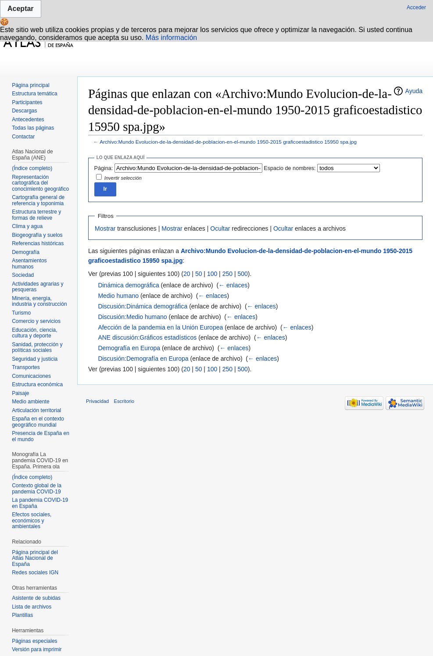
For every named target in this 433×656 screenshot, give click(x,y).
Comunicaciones (31, 376)
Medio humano (118, 295)
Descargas (24, 111)
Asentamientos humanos (29, 263)
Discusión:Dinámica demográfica (142, 306)
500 (242, 273)
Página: (103, 168)
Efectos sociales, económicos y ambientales (31, 520)
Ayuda (413, 90)
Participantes (27, 102)
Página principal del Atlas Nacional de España (35, 558)
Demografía (25, 252)
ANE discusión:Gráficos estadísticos (147, 337)
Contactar (23, 137)
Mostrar (105, 228)
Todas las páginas (33, 128)
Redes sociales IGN (35, 572)
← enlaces (232, 285)
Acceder (416, 7)
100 (212, 273)
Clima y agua (27, 226)
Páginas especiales (34, 641)
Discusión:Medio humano (132, 316)
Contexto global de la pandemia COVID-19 (36, 488)
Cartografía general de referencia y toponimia (38, 200)
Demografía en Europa (129, 348)
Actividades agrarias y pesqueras (37, 287)
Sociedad (23, 275)
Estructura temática (34, 94)
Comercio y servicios (36, 321)
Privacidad (97, 401)
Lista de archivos (31, 607)
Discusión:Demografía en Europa (143, 358)
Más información (171, 37)
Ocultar (220, 228)
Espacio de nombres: (289, 168)
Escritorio (124, 401)
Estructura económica (37, 384)
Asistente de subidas (36, 598)
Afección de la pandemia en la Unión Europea (160, 327)
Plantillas (22, 615)
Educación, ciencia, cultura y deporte (34, 333)
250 (227, 273)
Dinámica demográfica (128, 285)
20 (186, 273)
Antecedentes (28, 119)
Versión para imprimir (36, 649)
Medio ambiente (30, 402)
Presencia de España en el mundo (40, 436)
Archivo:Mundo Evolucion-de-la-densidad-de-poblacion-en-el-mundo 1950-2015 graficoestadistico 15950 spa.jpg (228, 142)
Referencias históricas (38, 243)
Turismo (21, 313)
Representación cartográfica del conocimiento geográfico (40, 183)
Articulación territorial (36, 410)
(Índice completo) (32, 168)
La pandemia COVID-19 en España (40, 503)
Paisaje (20, 393)
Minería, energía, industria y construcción (39, 301)
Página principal (30, 85)
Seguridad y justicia (34, 359)
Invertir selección (123, 178)
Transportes (26, 367)
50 (198, 273)
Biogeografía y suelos (37, 235)
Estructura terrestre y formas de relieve (36, 215)
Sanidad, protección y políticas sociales (37, 347)
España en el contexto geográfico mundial (38, 422)
